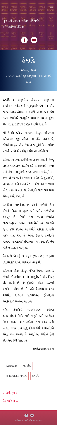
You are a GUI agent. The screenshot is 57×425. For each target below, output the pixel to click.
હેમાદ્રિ (35, 376)
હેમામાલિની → (10, 401)
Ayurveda (11, 366)
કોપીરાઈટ (18, 420)
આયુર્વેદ (27, 366)
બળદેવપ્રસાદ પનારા (16, 376)
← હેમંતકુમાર (10, 393)
